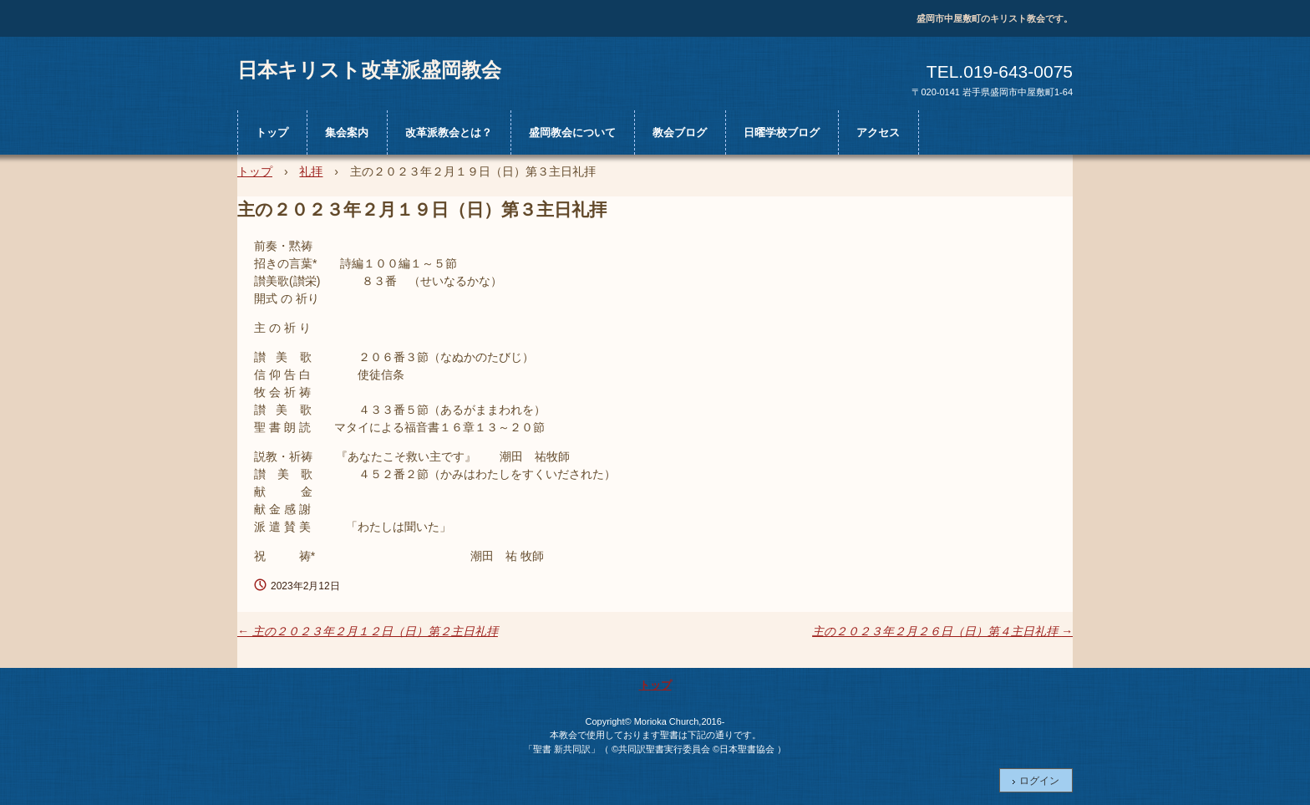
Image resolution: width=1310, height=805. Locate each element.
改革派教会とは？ (448, 132)
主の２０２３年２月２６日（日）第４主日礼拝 (942, 631)
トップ (272, 132)
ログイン (1039, 781)
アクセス (878, 132)
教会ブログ (679, 132)
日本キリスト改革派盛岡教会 (369, 69)
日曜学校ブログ (782, 132)
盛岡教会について (572, 132)
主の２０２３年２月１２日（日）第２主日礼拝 (367, 631)
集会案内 (346, 132)
